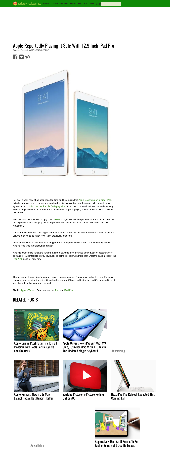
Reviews (46, 3)
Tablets (31, 290)
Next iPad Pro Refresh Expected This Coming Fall (133, 396)
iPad (57, 290)
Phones (73, 3)
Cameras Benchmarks (60, 3)
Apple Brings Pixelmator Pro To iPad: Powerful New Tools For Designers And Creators (36, 347)
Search (98, 3)
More (92, 3)
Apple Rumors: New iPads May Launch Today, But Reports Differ (33, 396)
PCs (79, 3)
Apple (23, 290)
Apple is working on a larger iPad (95, 200)
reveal (57, 219)
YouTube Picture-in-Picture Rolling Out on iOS (83, 396)
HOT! (85, 3)
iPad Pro (68, 290)
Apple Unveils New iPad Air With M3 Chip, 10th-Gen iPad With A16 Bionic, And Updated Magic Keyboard (85, 347)
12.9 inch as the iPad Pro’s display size (45, 206)
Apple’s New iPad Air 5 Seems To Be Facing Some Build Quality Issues (116, 443)
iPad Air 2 (18, 259)
